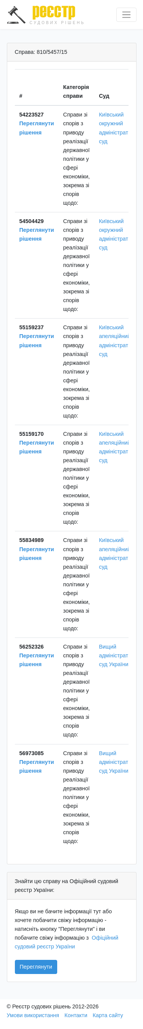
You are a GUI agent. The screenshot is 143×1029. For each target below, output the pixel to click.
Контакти (75, 1015)
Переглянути (36, 967)
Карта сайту (108, 1015)
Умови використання (33, 1015)
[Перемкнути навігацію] (126, 15)
